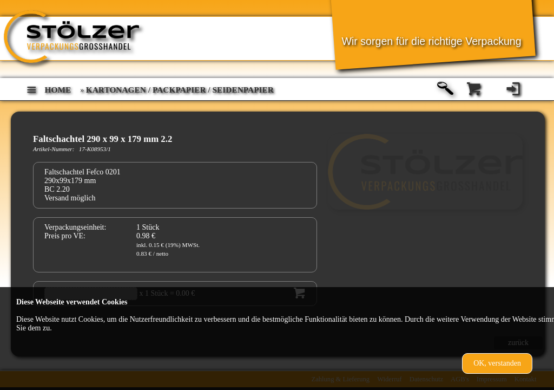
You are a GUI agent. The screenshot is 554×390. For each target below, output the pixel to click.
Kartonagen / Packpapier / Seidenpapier (180, 89)
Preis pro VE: (64, 236)
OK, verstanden (497, 363)
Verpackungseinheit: (75, 227)
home (58, 89)
